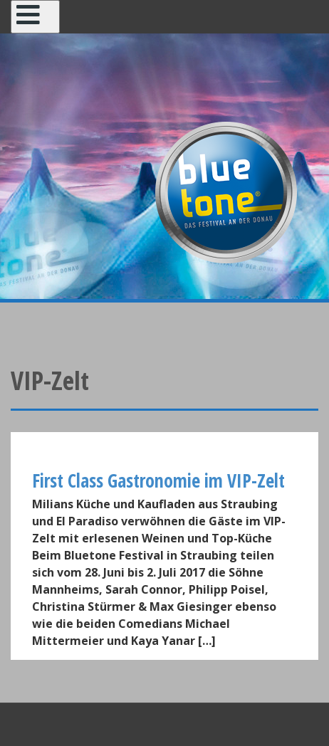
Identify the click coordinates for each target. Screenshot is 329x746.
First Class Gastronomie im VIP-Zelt (158, 480)
